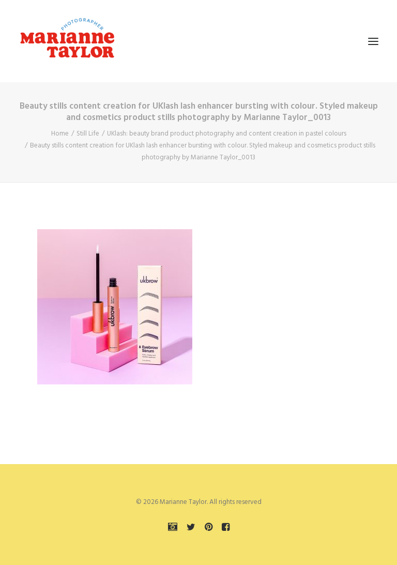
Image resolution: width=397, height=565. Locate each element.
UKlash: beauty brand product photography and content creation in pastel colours (226, 133)
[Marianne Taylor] (67, 41)
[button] (373, 41)
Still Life (88, 133)
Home (60, 133)
